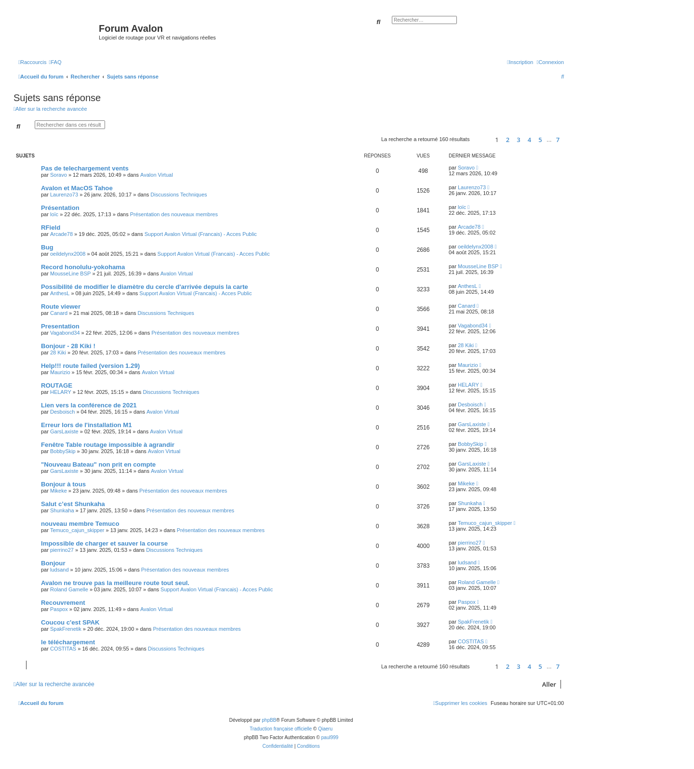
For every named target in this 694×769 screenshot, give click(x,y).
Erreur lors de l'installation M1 (86, 425)
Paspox (59, 609)
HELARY (60, 392)
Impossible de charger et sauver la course (104, 543)
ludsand (59, 570)
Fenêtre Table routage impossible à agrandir (107, 444)
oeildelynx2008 (67, 254)
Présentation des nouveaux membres (174, 214)
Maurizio (60, 372)
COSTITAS (63, 649)
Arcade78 (61, 234)
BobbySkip (63, 451)
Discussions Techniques (178, 194)
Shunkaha (62, 510)
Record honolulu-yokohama (83, 267)
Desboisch (62, 412)
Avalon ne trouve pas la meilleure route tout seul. (115, 583)
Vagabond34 (65, 333)
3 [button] (518, 139)
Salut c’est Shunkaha (73, 504)
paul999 (330, 737)
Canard (58, 313)
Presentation (60, 326)
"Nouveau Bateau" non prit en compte (98, 464)
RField (50, 227)
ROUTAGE (56, 385)
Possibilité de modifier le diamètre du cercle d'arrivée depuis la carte (144, 286)
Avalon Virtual (156, 175)
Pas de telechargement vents (85, 168)
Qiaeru (325, 728)
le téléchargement (68, 642)
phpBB (269, 720)
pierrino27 (62, 550)
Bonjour (53, 563)
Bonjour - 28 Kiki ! (68, 346)
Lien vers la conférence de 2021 (89, 405)
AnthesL (59, 293)
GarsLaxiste (64, 431)
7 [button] (558, 139)
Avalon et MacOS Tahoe (77, 188)
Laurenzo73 (64, 194)
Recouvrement (63, 602)
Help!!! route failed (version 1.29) (90, 365)
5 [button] (540, 139)
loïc (54, 214)
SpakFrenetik (65, 629)
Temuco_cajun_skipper (77, 530)
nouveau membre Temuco (80, 523)
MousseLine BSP (70, 273)
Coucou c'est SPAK (70, 622)
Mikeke (58, 491)
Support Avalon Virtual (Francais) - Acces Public (201, 234)
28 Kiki (58, 352)
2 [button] (507, 139)
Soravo (58, 175)
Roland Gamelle (69, 589)
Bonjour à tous (63, 484)
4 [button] (529, 139)
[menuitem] (55, 62)
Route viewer (60, 306)
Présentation (60, 207)
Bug (47, 247)
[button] (480, 139)
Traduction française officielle (281, 728)
